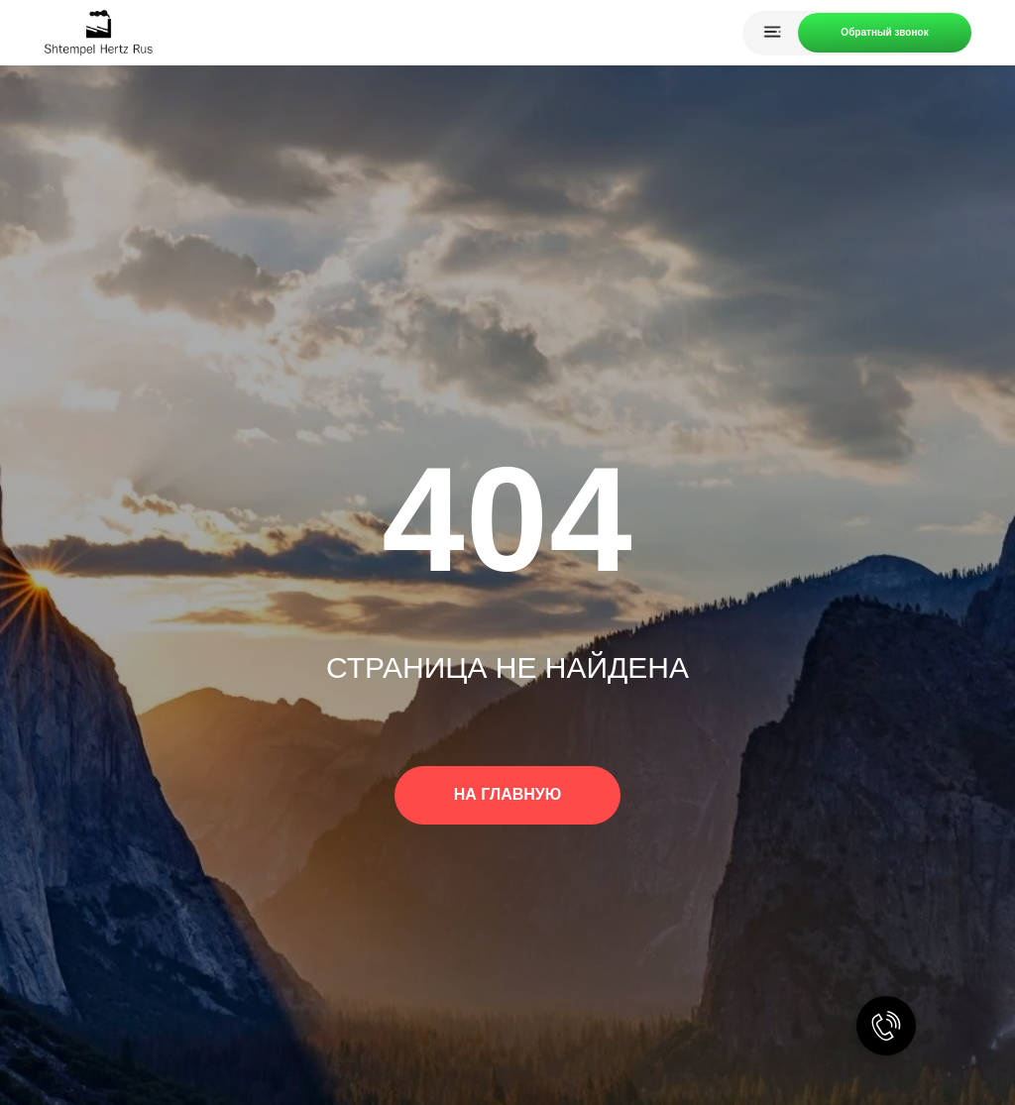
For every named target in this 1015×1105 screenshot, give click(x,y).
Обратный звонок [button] (884, 32)
